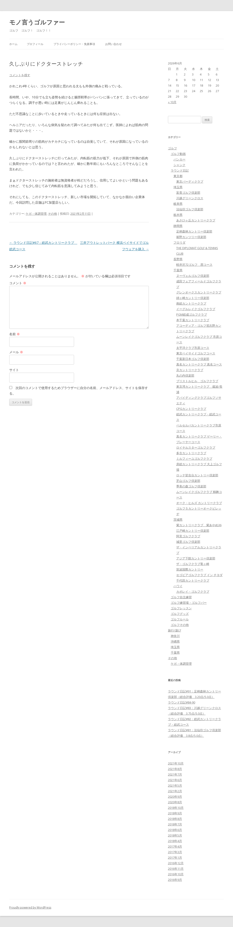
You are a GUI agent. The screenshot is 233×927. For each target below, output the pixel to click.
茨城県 (177, 519)
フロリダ (179, 242)
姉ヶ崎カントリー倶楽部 (192, 298)
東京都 (177, 176)
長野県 (177, 259)
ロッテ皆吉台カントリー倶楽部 (197, 475)
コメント (17, 283)
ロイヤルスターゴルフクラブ (195, 447)
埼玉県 (177, 187)
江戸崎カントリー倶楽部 (192, 530)
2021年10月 (176, 763)
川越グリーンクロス (189, 198)
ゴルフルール (180, 619)
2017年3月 (175, 852)
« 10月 (172, 102)
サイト (14, 370)
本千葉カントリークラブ (192, 320)
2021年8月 (175, 769)
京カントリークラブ (189, 370)
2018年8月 (175, 819)
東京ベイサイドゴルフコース (195, 353)
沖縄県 (175, 641)
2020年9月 (175, 796)
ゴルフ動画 (178, 154)
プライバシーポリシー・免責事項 (74, 44)
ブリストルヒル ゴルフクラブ (197, 381)
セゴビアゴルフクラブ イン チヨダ (199, 575)
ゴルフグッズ (180, 614)
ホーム (13, 44)
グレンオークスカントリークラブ (198, 292)
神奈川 (175, 636)
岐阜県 (177, 204)
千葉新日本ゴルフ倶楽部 (192, 359)
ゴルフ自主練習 (181, 597)
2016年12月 (176, 863)
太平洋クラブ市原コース (192, 348)
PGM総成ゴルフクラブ (191, 314)
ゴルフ (172, 148)
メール (16, 352)
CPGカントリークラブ (191, 409)
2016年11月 (176, 869)
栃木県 (177, 215)
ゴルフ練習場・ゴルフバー (189, 603)
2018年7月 (175, 824)
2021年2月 (175, 791)
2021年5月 (175, 785)
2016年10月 (176, 874)
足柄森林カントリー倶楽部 (194, 231)
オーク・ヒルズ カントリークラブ (199, 503)
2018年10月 (176, 808)
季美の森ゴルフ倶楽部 (191, 486)
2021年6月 (175, 780)
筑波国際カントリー (189, 569)
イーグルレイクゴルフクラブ (195, 309)
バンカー (179, 159)
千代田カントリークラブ (192, 580)
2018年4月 (175, 841)
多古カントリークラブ (191, 453)
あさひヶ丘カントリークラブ (195, 220)
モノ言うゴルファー (37, 22)
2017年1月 (175, 857)
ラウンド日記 (180, 170)
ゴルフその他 (180, 625)
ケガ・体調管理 (36, 213)
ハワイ (177, 586)
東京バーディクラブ (189, 181)
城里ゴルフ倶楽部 (188, 542)
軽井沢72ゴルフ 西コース (194, 265)
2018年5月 (175, 835)
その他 (52, 213)
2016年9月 (175, 880)
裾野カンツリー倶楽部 (191, 237)
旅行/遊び (174, 630)
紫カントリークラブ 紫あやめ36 (198, 525)
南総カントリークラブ (191, 303)
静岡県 (177, 226)
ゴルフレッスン (181, 608)
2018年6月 (175, 830)
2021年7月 (175, 774)
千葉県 (177, 270)
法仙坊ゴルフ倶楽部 (189, 209)
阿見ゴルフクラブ (188, 536)
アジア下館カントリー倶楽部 (195, 558)
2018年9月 (175, 813)
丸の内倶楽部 (185, 375)
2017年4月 (175, 846)
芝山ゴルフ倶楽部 (188, 481)
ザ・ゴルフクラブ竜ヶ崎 (192, 564)
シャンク (179, 165)
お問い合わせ (113, 44)
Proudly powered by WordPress (30, 907)
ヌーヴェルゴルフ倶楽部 (192, 276)
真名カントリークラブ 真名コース (199, 364)
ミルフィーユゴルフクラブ (194, 458)
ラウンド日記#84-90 (181, 702)
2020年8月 (175, 802)
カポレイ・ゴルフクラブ (192, 591)
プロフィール (35, 44)
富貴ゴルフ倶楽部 (188, 192)
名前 (14, 334)
